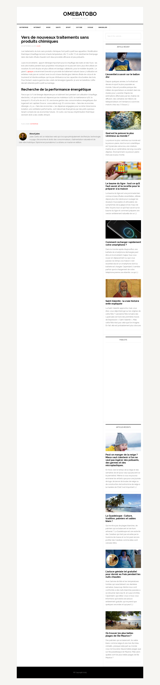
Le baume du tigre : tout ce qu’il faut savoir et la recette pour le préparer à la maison (123, 186)
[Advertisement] (122, 365)
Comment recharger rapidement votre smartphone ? (123, 243)
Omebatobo (80, 14)
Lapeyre (29, 71)
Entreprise (34, 124)
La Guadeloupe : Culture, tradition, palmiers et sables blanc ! (121, 518)
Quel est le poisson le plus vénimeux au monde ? (120, 134)
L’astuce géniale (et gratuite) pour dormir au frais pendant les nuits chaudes (123, 574)
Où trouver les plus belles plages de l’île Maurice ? (119, 634)
